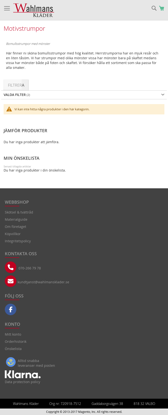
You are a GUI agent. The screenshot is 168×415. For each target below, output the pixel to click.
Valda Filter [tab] (15, 94)
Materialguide (16, 219)
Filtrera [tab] (16, 85)
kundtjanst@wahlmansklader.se (43, 282)
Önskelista (13, 348)
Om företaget (15, 226)
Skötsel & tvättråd (19, 212)
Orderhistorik (15, 341)
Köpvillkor (13, 233)
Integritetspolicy (18, 241)
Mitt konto (13, 334)
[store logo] (33, 10)
